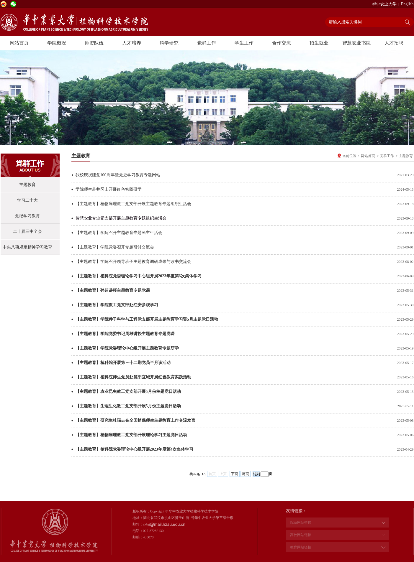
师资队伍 (94, 42)
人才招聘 (393, 42)
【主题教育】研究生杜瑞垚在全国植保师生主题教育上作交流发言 (135, 420)
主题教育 (27, 184)
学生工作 (244, 42)
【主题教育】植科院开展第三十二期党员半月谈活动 (123, 362)
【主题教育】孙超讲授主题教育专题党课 (113, 290)
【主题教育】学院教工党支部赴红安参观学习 (117, 305)
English (407, 4)
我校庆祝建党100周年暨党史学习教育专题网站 (118, 175)
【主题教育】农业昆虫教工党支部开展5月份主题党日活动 (128, 391)
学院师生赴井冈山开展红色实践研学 (109, 189)
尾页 (245, 474)
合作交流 (281, 42)
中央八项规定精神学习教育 (27, 247)
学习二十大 (27, 200)
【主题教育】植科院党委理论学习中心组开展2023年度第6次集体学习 (139, 276)
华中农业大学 (384, 4)
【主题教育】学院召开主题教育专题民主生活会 (119, 232)
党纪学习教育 (27, 216)
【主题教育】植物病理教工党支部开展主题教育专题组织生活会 (133, 204)
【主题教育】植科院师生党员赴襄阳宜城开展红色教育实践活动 (133, 377)
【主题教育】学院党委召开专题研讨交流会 (115, 247)
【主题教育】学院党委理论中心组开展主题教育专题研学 (127, 348)
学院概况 (56, 42)
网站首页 (19, 42)
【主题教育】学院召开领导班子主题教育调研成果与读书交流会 (133, 261)
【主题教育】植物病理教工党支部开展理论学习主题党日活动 (131, 435)
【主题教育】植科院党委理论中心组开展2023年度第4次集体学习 (134, 449)
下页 (234, 474)
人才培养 (131, 42)
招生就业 (319, 42)
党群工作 (206, 42)
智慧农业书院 (356, 42)
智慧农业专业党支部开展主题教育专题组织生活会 (121, 218)
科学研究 (169, 42)
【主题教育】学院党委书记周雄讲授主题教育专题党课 (125, 334)
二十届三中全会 (27, 231)
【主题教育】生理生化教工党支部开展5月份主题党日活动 (128, 406)
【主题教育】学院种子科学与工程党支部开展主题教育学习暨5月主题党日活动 (147, 319)
